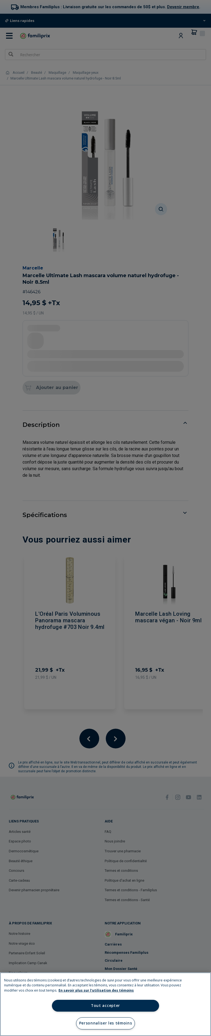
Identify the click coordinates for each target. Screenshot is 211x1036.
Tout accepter (105, 1005)
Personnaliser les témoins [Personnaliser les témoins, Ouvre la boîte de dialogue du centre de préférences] (105, 1023)
